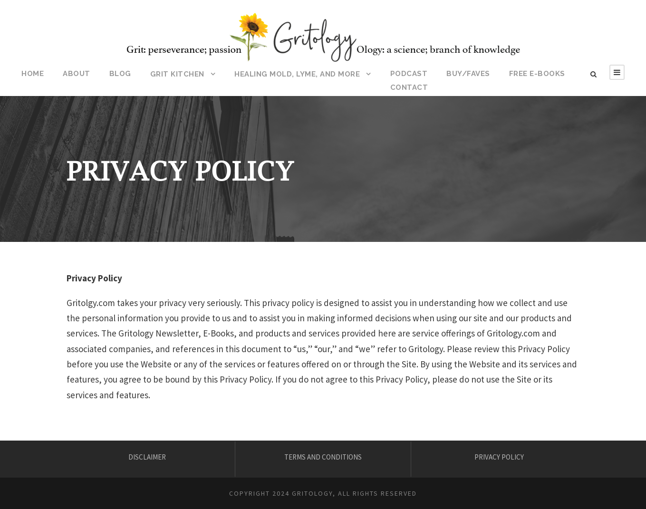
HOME (32, 73)
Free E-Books (537, 73)
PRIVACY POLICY (499, 456)
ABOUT (76, 73)
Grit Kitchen (177, 74)
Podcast (409, 73)
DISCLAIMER (147, 456)
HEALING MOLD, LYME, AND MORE (297, 74)
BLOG (120, 73)
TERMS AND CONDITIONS (323, 456)
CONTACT (409, 87)
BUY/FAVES (468, 73)
